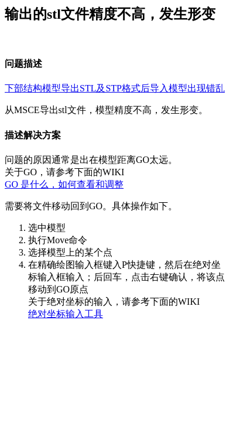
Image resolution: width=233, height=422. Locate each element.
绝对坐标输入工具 (65, 314)
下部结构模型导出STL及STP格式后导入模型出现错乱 (115, 88)
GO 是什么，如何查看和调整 (64, 184)
